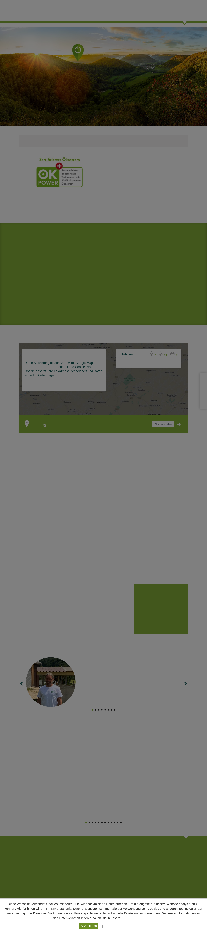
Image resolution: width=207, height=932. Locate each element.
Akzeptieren (90, 908)
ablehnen (93, 913)
